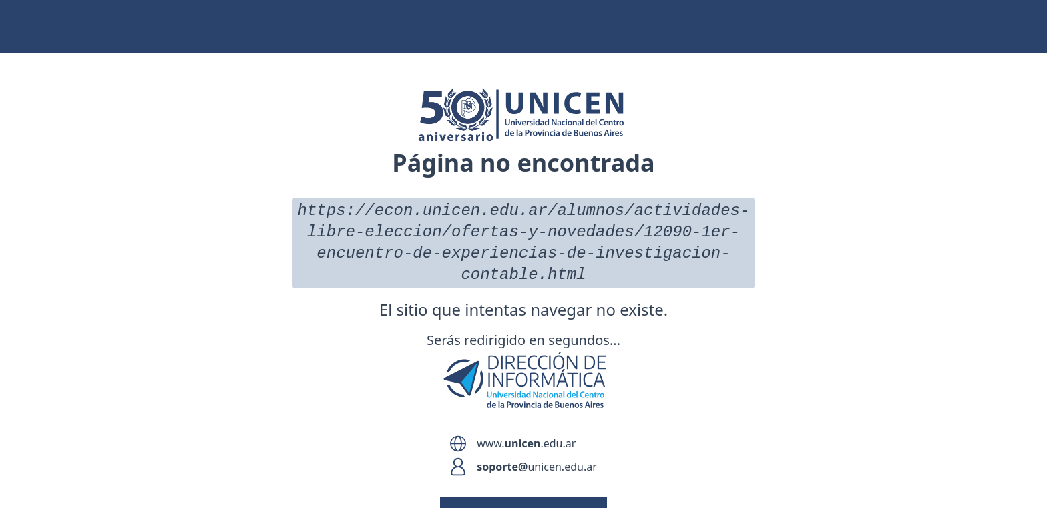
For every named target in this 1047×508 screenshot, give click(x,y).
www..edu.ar (526, 443)
